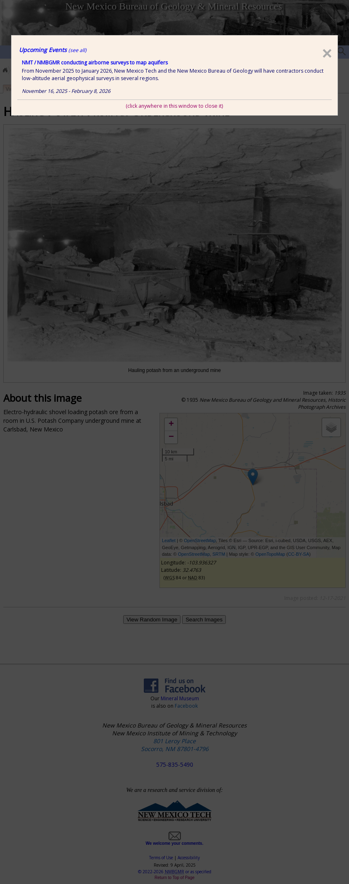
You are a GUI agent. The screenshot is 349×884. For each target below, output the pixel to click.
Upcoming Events (53, 50)
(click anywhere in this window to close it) (174, 105)
